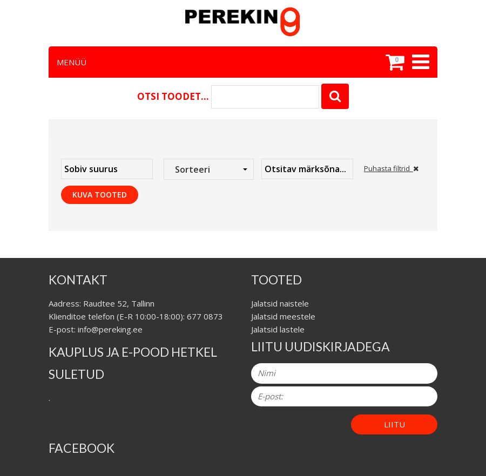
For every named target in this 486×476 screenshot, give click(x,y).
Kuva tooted (99, 194)
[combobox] (209, 169)
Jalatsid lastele (278, 329)
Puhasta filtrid (391, 168)
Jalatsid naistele (280, 303)
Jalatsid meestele (283, 316)
